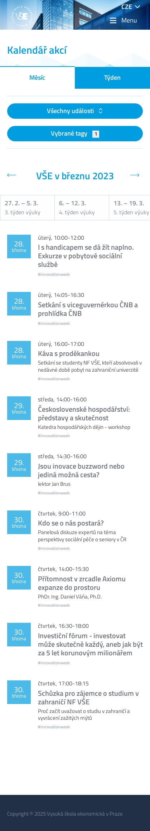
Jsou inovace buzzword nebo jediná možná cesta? (81, 470)
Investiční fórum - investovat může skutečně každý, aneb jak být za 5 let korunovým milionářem (90, 644)
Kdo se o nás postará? (71, 522)
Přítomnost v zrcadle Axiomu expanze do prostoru (82, 583)
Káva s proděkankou (69, 353)
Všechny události (71, 111)
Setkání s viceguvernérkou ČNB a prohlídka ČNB (88, 309)
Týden (112, 77)
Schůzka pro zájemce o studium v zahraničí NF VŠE (88, 697)
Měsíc (37, 77)
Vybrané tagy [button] (75, 133)
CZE (126, 6)
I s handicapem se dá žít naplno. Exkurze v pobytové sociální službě (86, 255)
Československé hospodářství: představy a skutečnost (84, 413)
